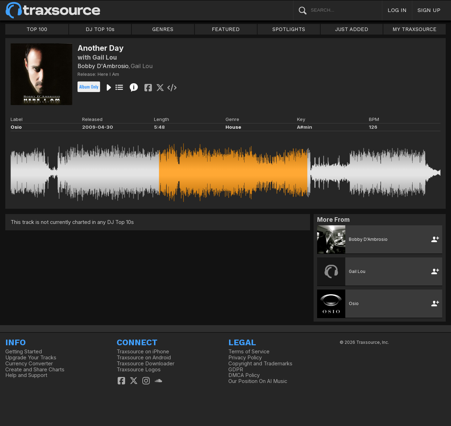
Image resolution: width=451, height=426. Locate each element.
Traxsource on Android (144, 357)
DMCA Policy (244, 375)
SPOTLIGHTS (288, 29)
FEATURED (226, 29)
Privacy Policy (245, 357)
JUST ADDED (351, 29)
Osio (16, 127)
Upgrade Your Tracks (30, 357)
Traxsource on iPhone (143, 351)
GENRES (162, 29)
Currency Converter (29, 363)
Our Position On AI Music (257, 381)
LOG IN (397, 10)
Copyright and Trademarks (260, 363)
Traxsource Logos (139, 369)
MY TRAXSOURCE (415, 29)
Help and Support (26, 375)
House (233, 127)
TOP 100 (36, 29)
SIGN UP (429, 10)
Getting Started (23, 351)
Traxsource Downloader (145, 363)
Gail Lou (142, 65)
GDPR (235, 369)
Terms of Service (249, 351)
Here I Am (108, 74)
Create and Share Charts (34, 369)
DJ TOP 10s (100, 29)
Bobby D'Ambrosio (103, 65)
